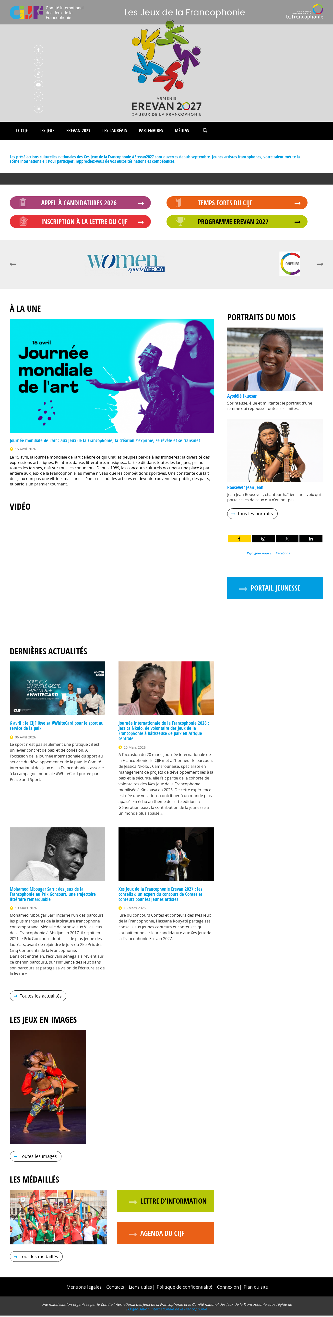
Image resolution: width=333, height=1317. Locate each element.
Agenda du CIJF (162, 1235)
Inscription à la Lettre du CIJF (84, 223)
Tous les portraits (255, 515)
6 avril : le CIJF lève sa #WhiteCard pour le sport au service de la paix (57, 727)
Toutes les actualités (41, 997)
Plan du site (256, 1288)
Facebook (38, 50)
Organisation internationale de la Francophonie (167, 1310)
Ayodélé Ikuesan (242, 397)
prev (13, 266)
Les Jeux (47, 132)
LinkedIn (310, 540)
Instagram (38, 97)
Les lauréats (114, 132)
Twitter (38, 61)
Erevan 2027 (78, 132)
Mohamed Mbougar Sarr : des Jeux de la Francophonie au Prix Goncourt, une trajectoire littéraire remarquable (53, 895)
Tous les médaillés (39, 1258)
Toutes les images (38, 1158)
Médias (182, 132)
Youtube (38, 85)
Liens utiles (140, 1288)
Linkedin (38, 108)
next (320, 266)
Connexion (228, 1288)
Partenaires (151, 132)
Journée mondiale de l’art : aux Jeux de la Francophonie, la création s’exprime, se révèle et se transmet (105, 442)
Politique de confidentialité (184, 1288)
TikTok (38, 73)
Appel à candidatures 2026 (79, 204)
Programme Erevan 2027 (233, 223)
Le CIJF (22, 132)
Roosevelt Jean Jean (245, 489)
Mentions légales (84, 1288)
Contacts (115, 1288)
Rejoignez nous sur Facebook (268, 554)
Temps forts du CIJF (225, 204)
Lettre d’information (173, 1202)
